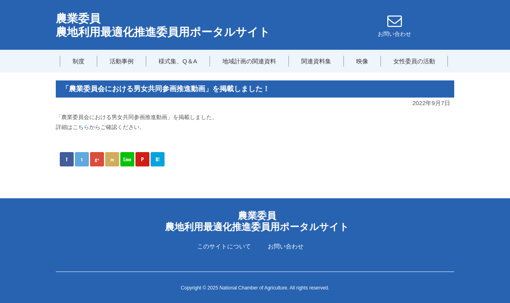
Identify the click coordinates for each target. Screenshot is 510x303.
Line (127, 159)
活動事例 (121, 61)
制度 (78, 61)
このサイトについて (224, 246)
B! (157, 159)
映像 (362, 61)
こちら (81, 127)
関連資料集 (316, 61)
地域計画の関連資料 (249, 61)
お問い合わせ (286, 246)
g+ (97, 159)
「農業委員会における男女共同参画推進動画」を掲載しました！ (166, 89)
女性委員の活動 (414, 61)
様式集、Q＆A (178, 61)
